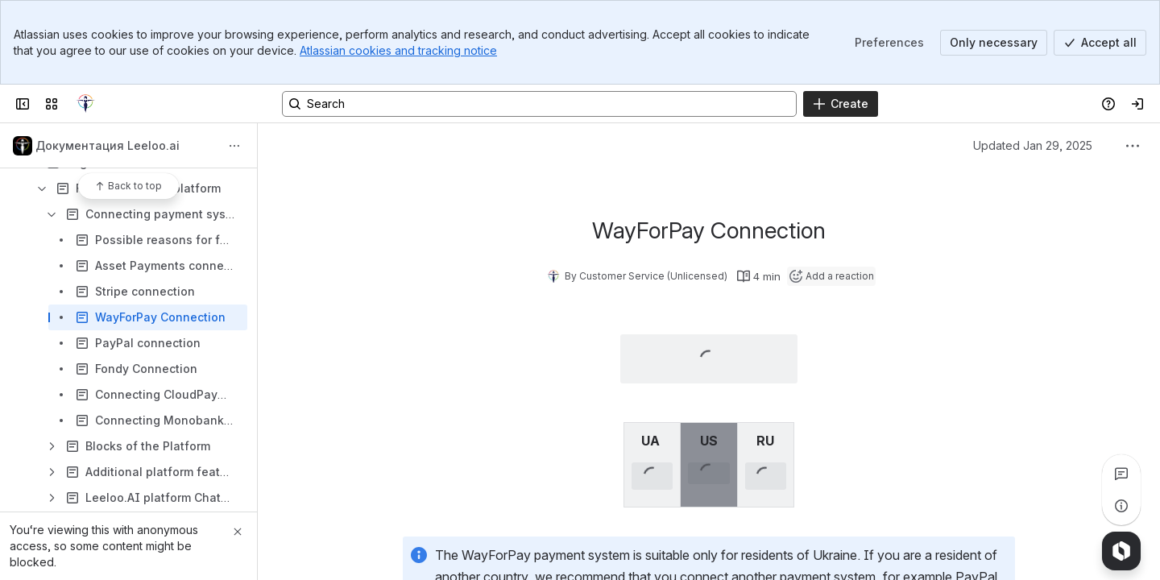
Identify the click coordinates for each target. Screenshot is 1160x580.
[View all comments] (1121, 474)
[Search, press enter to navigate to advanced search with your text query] (539, 104)
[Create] (840, 104)
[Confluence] (86, 104)
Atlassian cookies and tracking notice (398, 50)
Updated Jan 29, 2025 (1032, 145)
